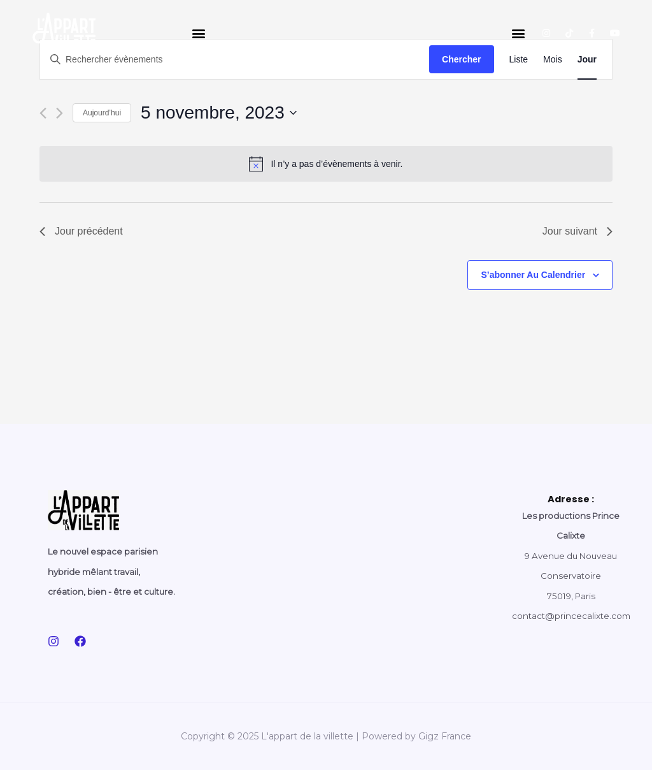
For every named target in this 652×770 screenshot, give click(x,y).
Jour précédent (81, 231)
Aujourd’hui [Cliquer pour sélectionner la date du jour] (102, 112)
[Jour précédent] (42, 113)
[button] (198, 33)
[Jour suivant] (59, 113)
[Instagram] (53, 641)
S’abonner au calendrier (533, 275)
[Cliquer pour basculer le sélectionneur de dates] (219, 113)
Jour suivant (577, 231)
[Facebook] (80, 641)
